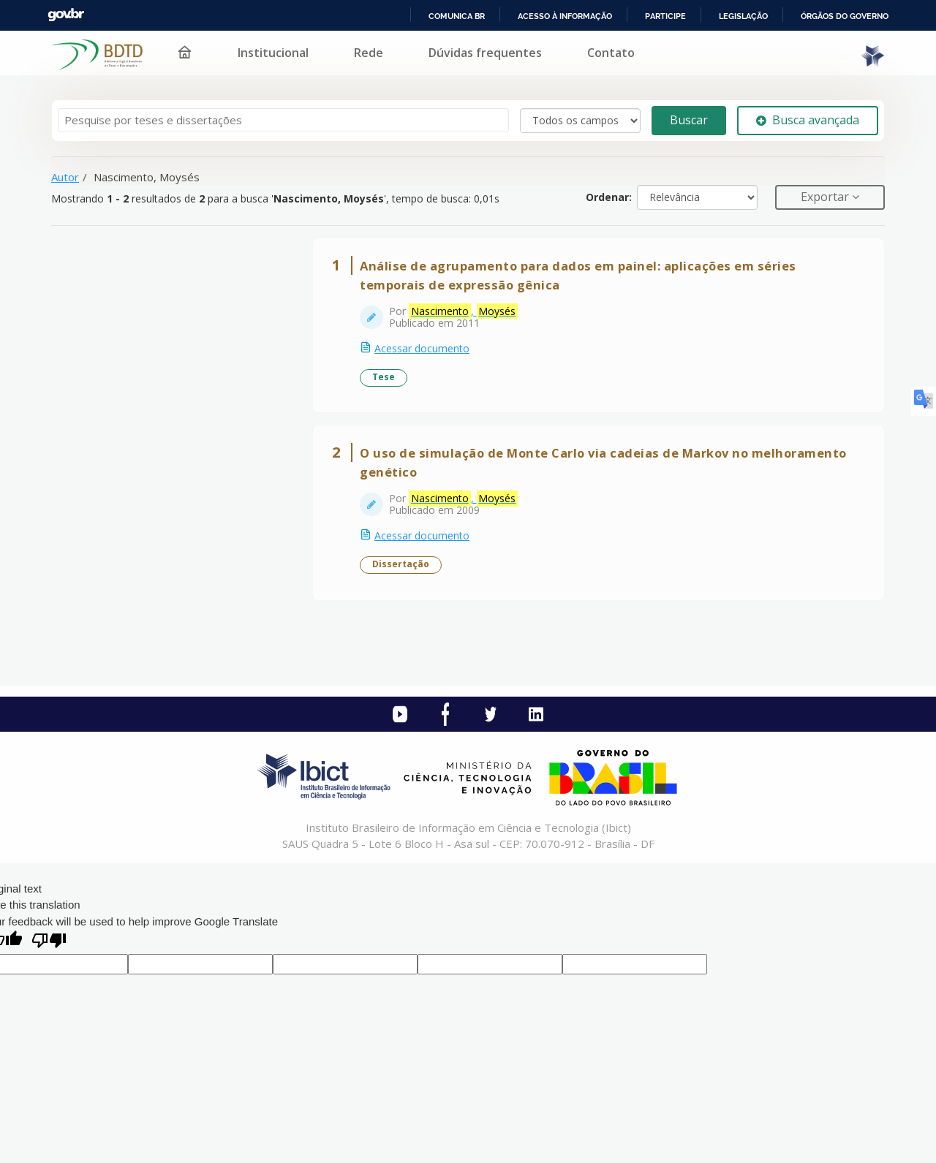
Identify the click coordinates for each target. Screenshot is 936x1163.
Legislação (743, 16)
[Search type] (580, 120)
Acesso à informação (565, 16)
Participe (665, 16)
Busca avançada (807, 120)
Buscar (689, 120)
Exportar (826, 197)
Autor (65, 177)
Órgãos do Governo (844, 16)
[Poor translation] (49, 942)
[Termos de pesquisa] (283, 120)
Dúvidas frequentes (485, 53)
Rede (368, 53)
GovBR (66, 15)
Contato (611, 53)
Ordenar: (609, 197)
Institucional (273, 53)
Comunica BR (457, 16)
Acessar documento (421, 348)
